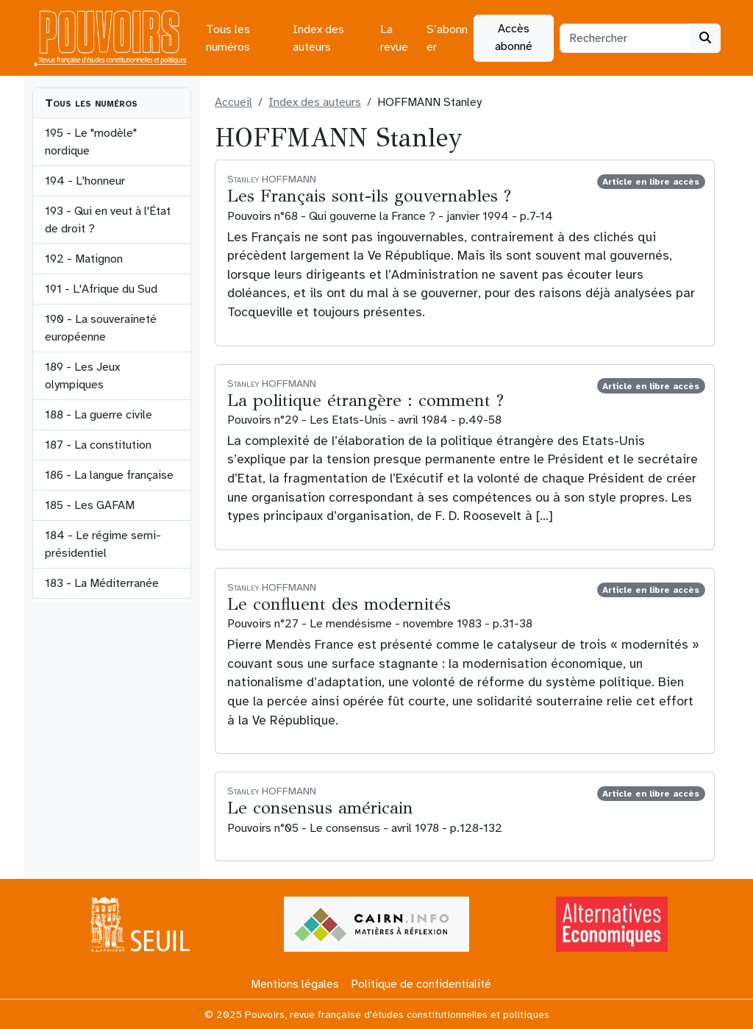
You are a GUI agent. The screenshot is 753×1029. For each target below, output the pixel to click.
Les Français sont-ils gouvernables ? (369, 196)
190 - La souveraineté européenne (101, 328)
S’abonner (447, 38)
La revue (394, 38)
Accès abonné (513, 37)
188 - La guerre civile (98, 414)
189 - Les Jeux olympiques (82, 376)
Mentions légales (295, 984)
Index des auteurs (318, 38)
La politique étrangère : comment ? (365, 400)
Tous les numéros (228, 38)
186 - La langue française (109, 475)
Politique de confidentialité (421, 984)
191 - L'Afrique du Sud (101, 289)
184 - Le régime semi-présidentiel (103, 544)
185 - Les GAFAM (90, 505)
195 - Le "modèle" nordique (91, 142)
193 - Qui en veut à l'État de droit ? (108, 220)
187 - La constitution (98, 445)
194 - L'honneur (85, 181)
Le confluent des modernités (339, 604)
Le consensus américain (320, 808)
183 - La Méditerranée (102, 583)
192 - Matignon (84, 259)
